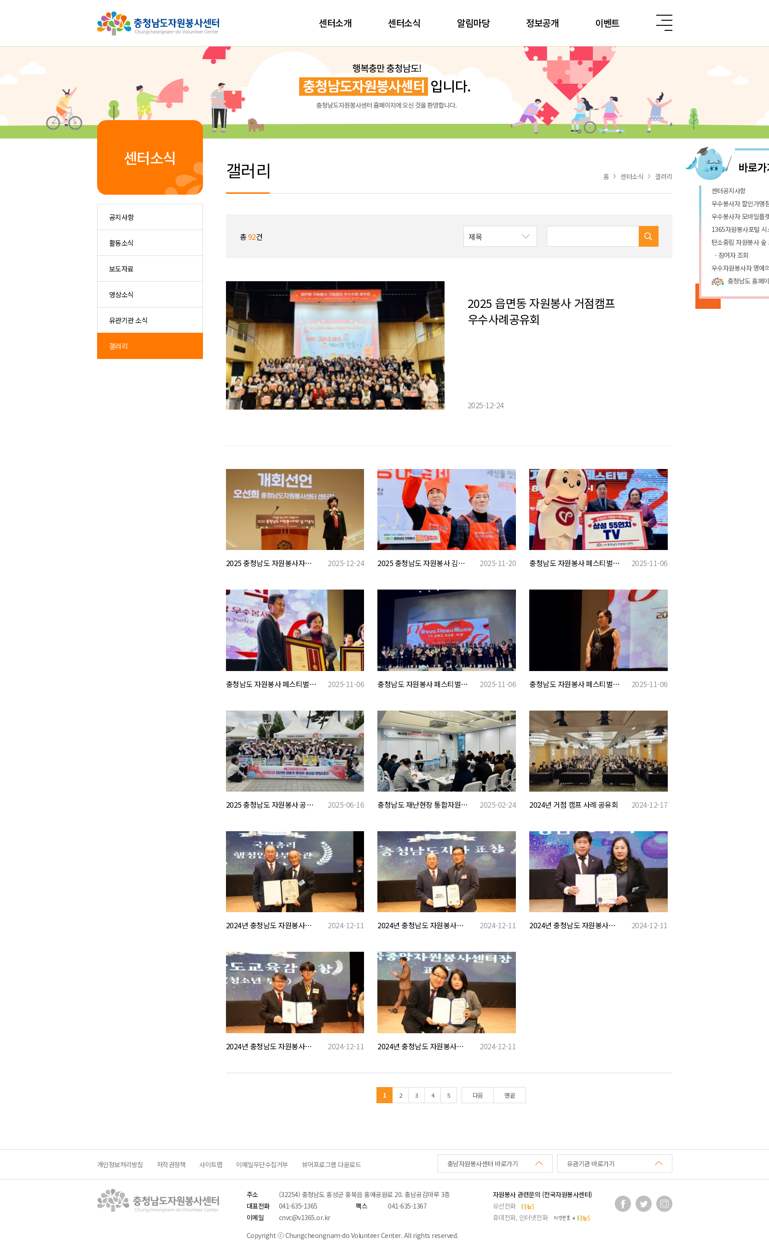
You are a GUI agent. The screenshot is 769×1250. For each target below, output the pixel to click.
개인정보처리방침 (120, 1164)
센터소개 (335, 22)
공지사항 (121, 217)
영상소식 (121, 294)
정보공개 (542, 22)
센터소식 (404, 22)
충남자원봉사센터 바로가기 (482, 1163)
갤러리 (118, 346)
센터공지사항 (728, 190)
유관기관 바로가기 (591, 1163)
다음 (478, 1095)
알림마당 (473, 22)
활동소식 (121, 243)
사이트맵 (210, 1164)
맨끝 (509, 1095)
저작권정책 (171, 1164)
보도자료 (121, 268)
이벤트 (607, 22)
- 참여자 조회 (730, 255)
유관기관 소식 (128, 320)
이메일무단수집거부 (262, 1164)
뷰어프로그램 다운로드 (331, 1164)
